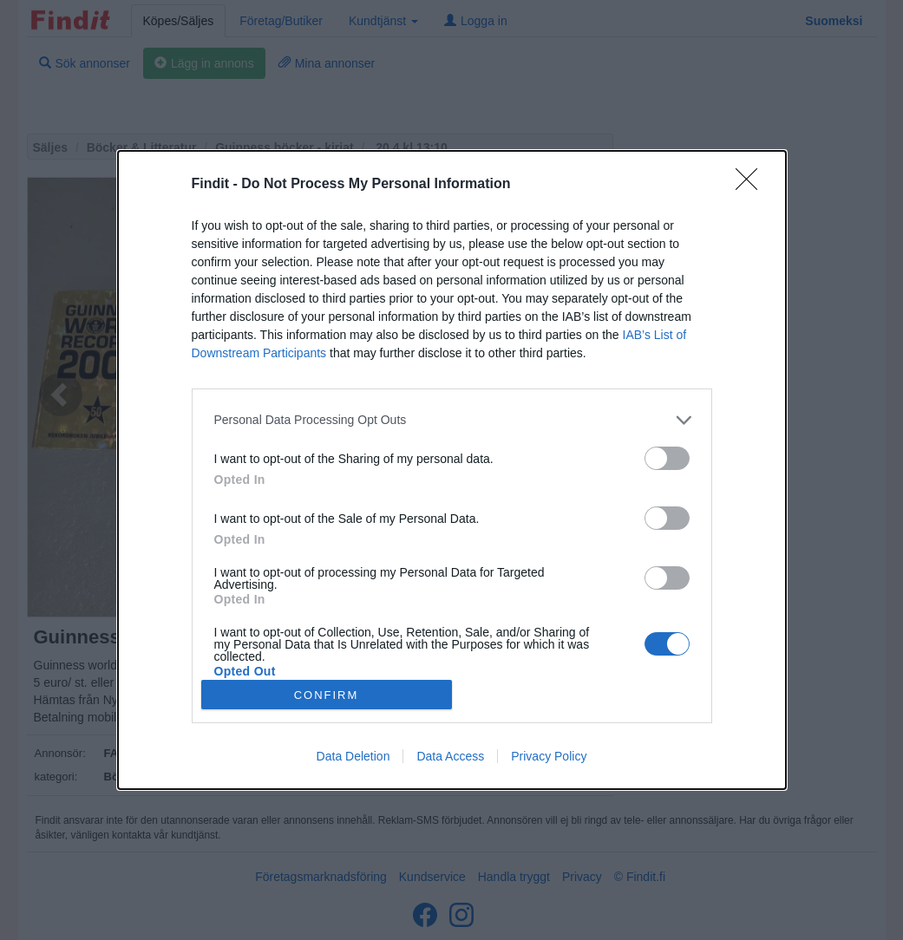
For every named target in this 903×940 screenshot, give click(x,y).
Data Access (450, 756)
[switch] (667, 458)
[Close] (752, 184)
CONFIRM (326, 695)
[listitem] (452, 420)
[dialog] (452, 470)
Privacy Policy (548, 756)
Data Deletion (353, 756)
